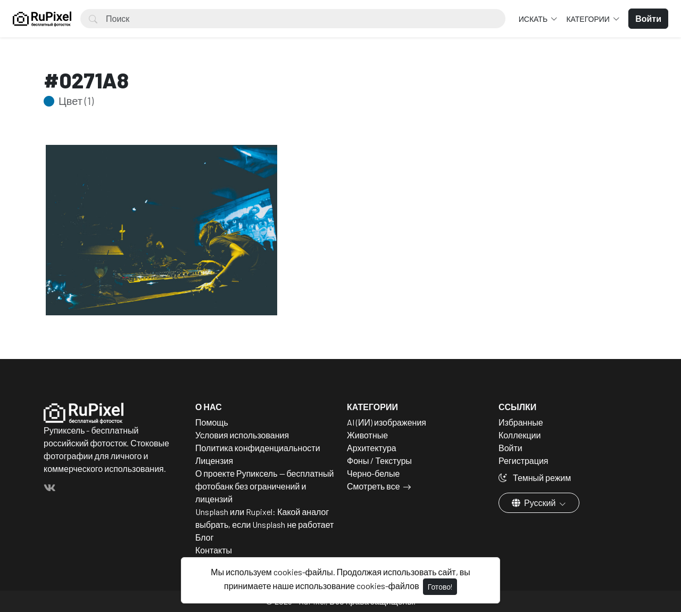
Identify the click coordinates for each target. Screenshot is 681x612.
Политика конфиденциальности (257, 448)
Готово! (440, 586)
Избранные (521, 422)
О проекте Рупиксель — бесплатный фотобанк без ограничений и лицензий (264, 486)
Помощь (211, 422)
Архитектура (371, 448)
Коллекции (520, 435)
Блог (204, 537)
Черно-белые (373, 473)
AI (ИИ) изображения (386, 422)
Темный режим (535, 477)
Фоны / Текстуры (379, 460)
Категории (588, 18)
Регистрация (524, 460)
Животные (367, 435)
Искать (534, 18)
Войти (510, 448)
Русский (534, 502)
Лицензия (214, 460)
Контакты (213, 550)
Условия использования (242, 435)
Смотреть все (373, 486)
